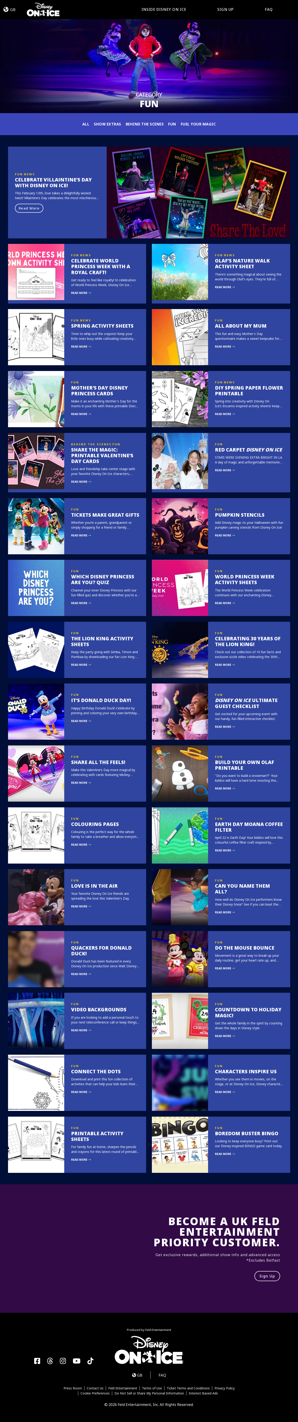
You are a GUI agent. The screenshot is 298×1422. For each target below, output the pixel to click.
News (29, 174)
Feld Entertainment (122, 1388)
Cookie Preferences (95, 1393)
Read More (29, 208)
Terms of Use (152, 1388)
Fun (172, 124)
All (85, 124)
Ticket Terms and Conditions (188, 1388)
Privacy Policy (224, 1388)
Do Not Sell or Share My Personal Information (149, 1393)
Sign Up (225, 9)
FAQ (269, 9)
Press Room (73, 1388)
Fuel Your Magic (198, 124)
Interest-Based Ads (203, 1393)
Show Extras (107, 124)
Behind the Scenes (145, 124)
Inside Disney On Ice (164, 9)
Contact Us (95, 1388)
